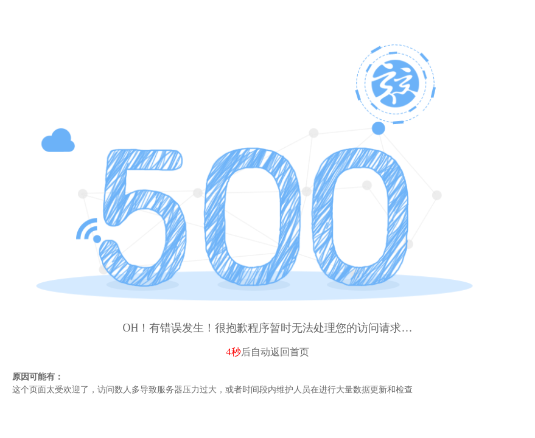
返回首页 (289, 352)
